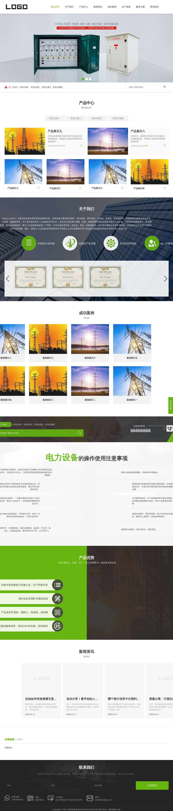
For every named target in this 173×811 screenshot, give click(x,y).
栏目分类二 (36, 88)
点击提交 (152, 785)
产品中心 (83, 7)
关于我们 (69, 7)
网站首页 (55, 7)
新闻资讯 (97, 7)
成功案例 (112, 7)
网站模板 (112, 809)
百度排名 (8, 748)
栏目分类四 (57, 88)
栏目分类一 (25, 88)
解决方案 (140, 7)
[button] (83, 79)
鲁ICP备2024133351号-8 (88, 809)
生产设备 (126, 7)
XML (119, 809)
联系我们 (154, 7)
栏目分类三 (47, 88)
